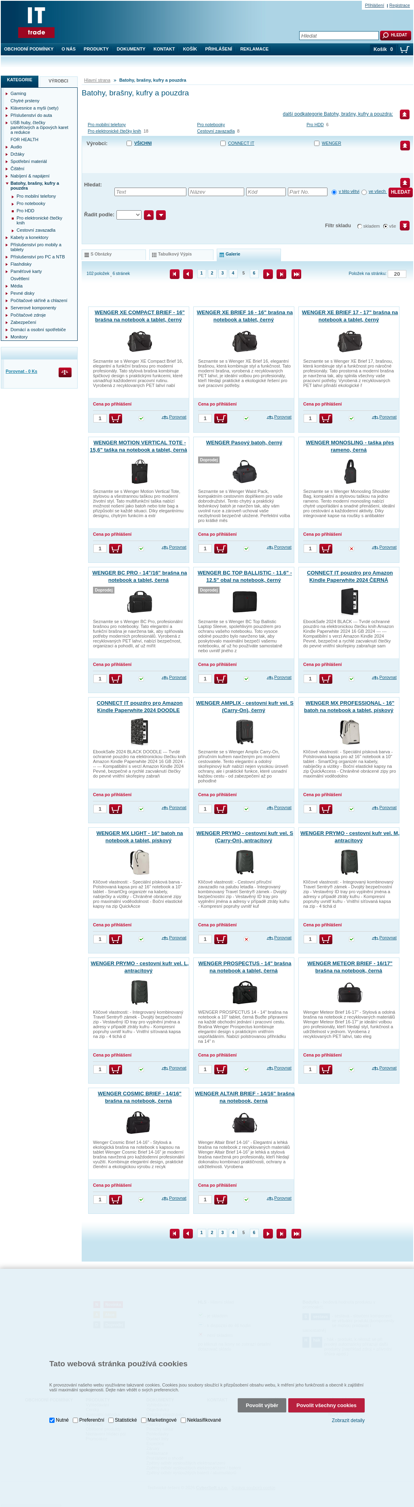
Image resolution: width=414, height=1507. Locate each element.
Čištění (17, 168)
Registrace (399, 5)
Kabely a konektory (30, 237)
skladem (371, 226)
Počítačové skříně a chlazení (39, 300)
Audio (16, 146)
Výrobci (58, 80)
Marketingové (162, 1413)
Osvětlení (20, 278)
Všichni (143, 143)
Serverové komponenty (33, 307)
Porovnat (177, 416)
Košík (190, 48)
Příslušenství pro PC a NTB (38, 256)
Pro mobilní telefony (107, 124)
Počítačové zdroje (28, 315)
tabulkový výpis (175, 254)
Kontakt (164, 48)
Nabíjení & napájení (30, 175)
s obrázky (101, 254)
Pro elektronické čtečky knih (114, 131)
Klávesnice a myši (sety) (35, 108)
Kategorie (19, 79)
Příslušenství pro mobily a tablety (36, 247)
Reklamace (254, 48)
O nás (68, 48)
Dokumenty (131, 48)
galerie (233, 254)
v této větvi (349, 191)
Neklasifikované (204, 1413)
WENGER (331, 143)
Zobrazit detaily (348, 1414)
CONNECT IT (241, 143)
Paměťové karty (26, 271)
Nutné (62, 1413)
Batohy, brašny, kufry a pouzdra (35, 185)
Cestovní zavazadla (216, 131)
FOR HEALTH (24, 139)
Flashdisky (21, 264)
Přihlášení (218, 48)
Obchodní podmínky (28, 48)
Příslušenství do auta (31, 115)
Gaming (18, 93)
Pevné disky (22, 293)
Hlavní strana (97, 80)
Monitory (19, 336)
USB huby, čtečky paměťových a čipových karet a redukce (39, 127)
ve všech (378, 191)
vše (392, 226)
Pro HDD (315, 124)
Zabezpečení (23, 322)
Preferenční (91, 1413)
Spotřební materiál (29, 161)
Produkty (96, 48)
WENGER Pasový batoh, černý (244, 443)
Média (17, 285)
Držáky (17, 154)
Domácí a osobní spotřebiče (38, 329)
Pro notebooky (211, 124)
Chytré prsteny (25, 100)
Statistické (126, 1413)
